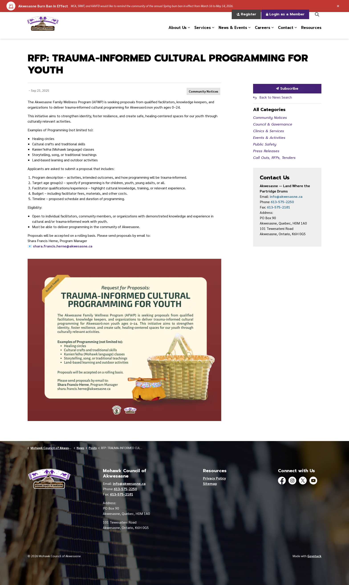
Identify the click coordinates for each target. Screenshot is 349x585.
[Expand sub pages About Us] (189, 32)
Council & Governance (272, 124)
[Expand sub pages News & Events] (249, 32)
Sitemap (210, 483)
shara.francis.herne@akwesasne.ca (62, 246)
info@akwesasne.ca (286, 196)
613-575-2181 (278, 207)
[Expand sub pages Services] (213, 32)
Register (246, 18)
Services (202, 32)
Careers (262, 32)
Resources (311, 32)
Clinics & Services (268, 131)
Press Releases (266, 151)
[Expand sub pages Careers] (272, 32)
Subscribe (287, 88)
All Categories (269, 109)
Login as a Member (285, 18)
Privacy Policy (214, 478)
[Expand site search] (316, 18)
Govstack (314, 556)
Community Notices (203, 91)
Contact (285, 32)
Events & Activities (269, 137)
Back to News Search (275, 97)
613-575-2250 (282, 201)
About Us (177, 32)
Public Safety (264, 144)
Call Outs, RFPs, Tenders (274, 157)
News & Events (233, 32)
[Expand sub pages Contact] (295, 32)
